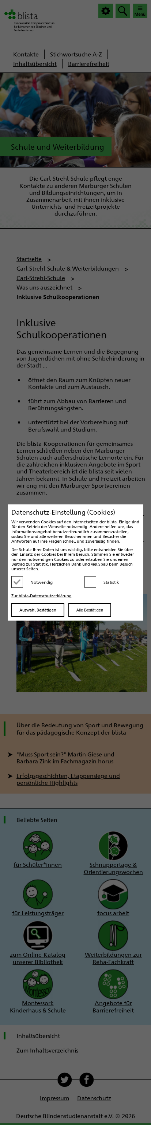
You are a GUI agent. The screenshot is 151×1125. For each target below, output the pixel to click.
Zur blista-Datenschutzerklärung (41, 595)
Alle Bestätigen (89, 610)
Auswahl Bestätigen (37, 610)
